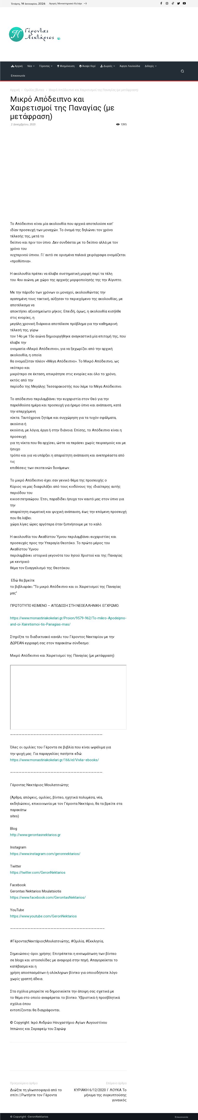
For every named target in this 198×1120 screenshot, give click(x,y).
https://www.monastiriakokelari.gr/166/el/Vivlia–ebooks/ (54, 760)
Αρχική (15, 90)
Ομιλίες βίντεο (34, 90)
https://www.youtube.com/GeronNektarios (43, 916)
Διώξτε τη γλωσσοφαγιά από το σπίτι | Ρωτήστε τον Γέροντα (36, 1092)
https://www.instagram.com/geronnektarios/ (45, 854)
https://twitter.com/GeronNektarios (37, 872)
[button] (182, 71)
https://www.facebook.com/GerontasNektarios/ (48, 897)
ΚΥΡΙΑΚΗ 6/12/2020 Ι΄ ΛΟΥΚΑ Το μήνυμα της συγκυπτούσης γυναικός (100, 1095)
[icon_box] (68, 4)
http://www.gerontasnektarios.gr (35, 835)
